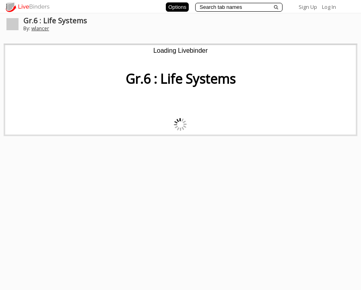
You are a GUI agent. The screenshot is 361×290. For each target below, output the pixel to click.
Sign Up (308, 6)
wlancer (40, 28)
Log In (329, 6)
